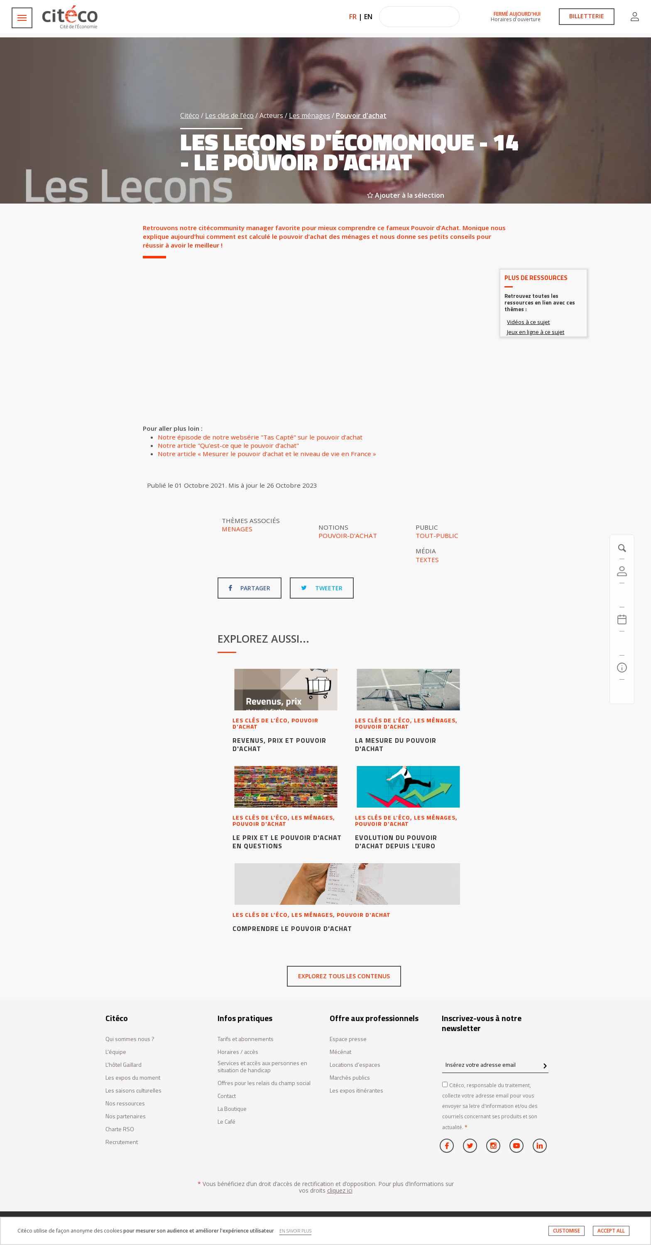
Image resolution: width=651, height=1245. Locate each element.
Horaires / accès (238, 1052)
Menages (237, 529)
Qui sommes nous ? (129, 1039)
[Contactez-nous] (622, 692)
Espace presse (348, 1039)
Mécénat (340, 1052)
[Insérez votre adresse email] (495, 1065)
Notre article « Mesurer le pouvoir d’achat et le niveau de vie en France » (267, 453)
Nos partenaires (125, 1116)
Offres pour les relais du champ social (264, 1083)
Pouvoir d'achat (361, 115)
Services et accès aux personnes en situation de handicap (262, 1066)
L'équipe (115, 1052)
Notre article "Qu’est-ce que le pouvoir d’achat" (228, 445)
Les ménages (309, 115)
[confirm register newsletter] (545, 1066)
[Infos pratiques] (622, 668)
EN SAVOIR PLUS (295, 1231)
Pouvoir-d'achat (347, 535)
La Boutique (232, 1109)
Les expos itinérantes (356, 1091)
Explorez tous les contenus (344, 976)
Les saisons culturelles (133, 1091)
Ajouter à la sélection (405, 195)
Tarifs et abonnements (246, 1039)
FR (353, 16)
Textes (427, 559)
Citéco (189, 115)
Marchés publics (350, 1078)
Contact (227, 1096)
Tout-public (437, 535)
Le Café (226, 1122)
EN (368, 16)
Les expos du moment (132, 1078)
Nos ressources (125, 1103)
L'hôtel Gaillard (123, 1065)
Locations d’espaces (355, 1065)
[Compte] (622, 571)
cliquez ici (339, 1190)
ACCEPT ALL (611, 1231)
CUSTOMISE (566, 1231)
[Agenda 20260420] (622, 619)
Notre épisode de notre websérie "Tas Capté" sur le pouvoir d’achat (260, 437)
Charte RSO (119, 1129)
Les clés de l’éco (229, 115)
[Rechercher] (622, 643)
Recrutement (121, 1142)
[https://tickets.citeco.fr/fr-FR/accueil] (622, 595)
